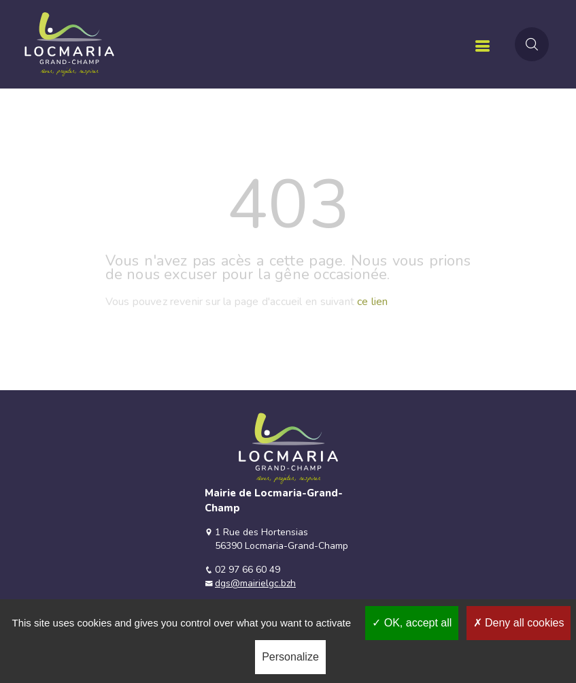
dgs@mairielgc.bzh (255, 583)
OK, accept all (412, 623)
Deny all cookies (518, 623)
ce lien (372, 301)
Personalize (290, 657)
